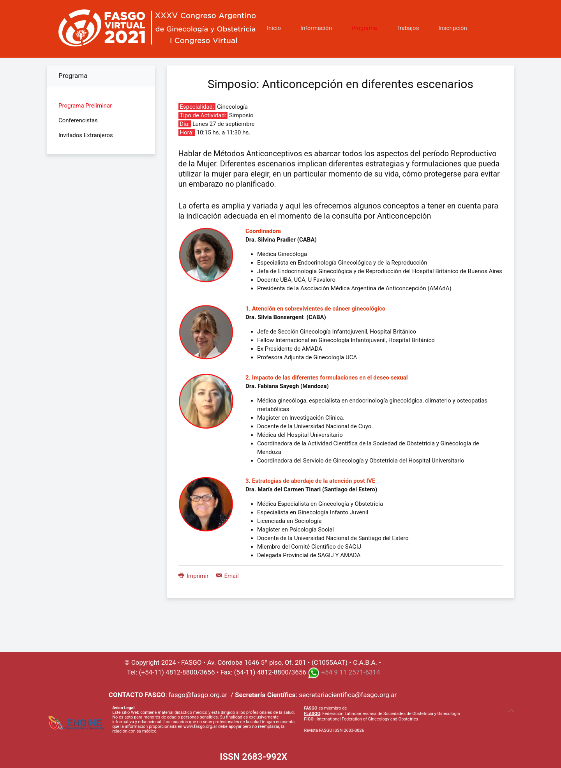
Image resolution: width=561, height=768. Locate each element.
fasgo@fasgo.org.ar (198, 695)
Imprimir (194, 575)
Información (316, 28)
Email (227, 575)
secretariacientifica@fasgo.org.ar (348, 695)
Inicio (274, 28)
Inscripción (452, 28)
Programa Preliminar (85, 105)
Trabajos (408, 28)
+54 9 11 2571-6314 (350, 672)
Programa (364, 28)
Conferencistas (78, 120)
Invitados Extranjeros (85, 135)
